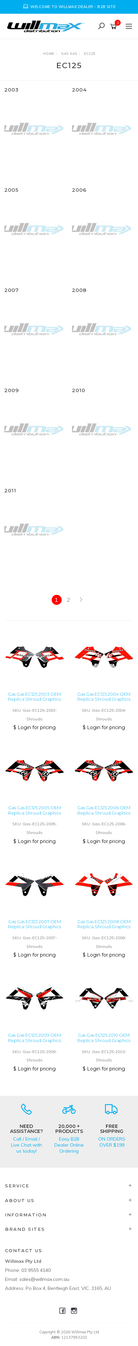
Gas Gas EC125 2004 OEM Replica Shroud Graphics (103, 696)
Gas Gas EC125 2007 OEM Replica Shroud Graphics (34, 924)
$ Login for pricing (34, 727)
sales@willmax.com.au (44, 1279)
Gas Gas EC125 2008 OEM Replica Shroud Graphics (104, 924)
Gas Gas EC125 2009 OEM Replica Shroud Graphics (34, 1037)
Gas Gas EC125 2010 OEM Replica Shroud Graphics (103, 1037)
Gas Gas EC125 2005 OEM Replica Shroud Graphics (34, 810)
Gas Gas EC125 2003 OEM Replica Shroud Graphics (34, 696)
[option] (69, 6)
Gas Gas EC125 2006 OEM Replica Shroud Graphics (103, 810)
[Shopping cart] (114, 26)
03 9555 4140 (36, 1270)
